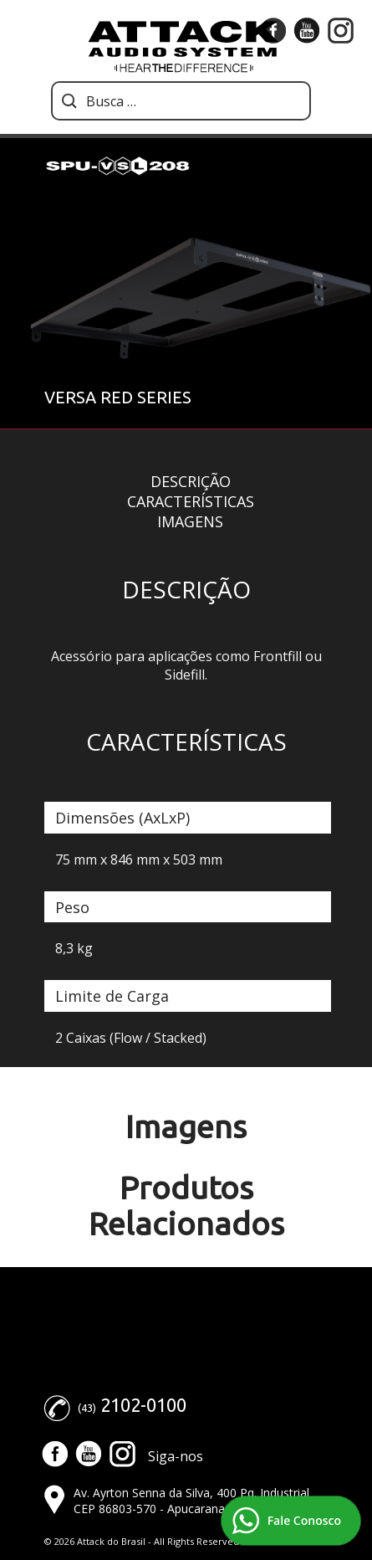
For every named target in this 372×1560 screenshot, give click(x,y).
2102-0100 (143, 1404)
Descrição (190, 481)
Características (190, 501)
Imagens (190, 521)
